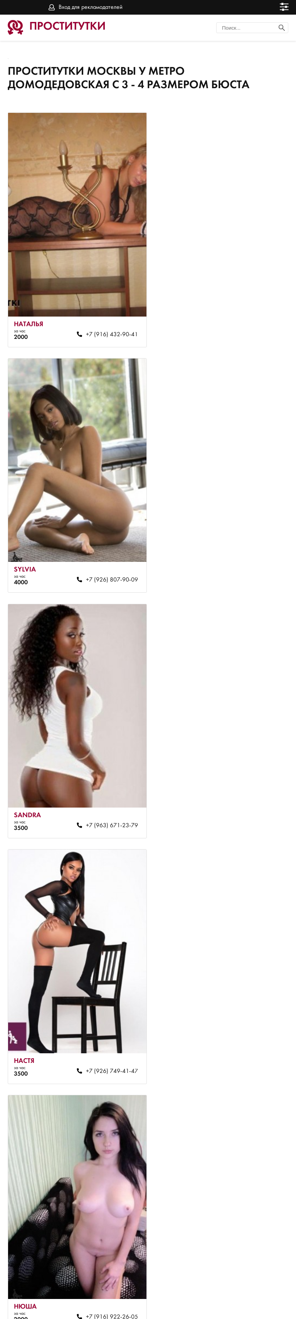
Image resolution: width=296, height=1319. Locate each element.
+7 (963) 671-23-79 (100, 546)
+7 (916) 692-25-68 (100, 1232)
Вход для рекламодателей (91, 7)
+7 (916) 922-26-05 (100, 775)
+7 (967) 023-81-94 (239, 775)
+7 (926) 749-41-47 (239, 546)
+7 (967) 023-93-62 (239, 1003)
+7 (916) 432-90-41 (100, 318)
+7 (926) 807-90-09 (239, 318)
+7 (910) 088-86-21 (100, 1003)
